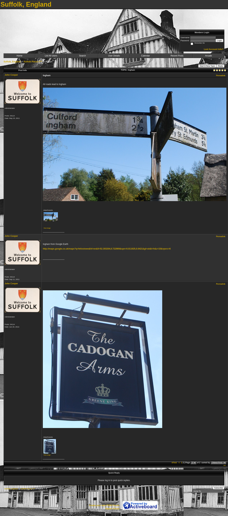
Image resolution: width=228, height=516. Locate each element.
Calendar (145, 55)
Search (82, 55)
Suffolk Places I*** (33, 61)
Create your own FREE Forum (104, 505)
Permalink (220, 75)
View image (47, 228)
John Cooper (11, 75)
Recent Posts (177, 55)
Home (19, 55)
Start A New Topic (207, 66)
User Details (114, 55)
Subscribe (218, 488)
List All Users (51, 55)
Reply (220, 66)
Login (219, 40)
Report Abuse (112, 508)
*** (224, 466)
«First (174, 463)
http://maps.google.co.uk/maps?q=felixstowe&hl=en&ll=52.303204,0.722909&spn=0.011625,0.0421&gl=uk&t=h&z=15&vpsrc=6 (107, 249)
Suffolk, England (12, 61)
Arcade (208, 55)
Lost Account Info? (213, 49)
